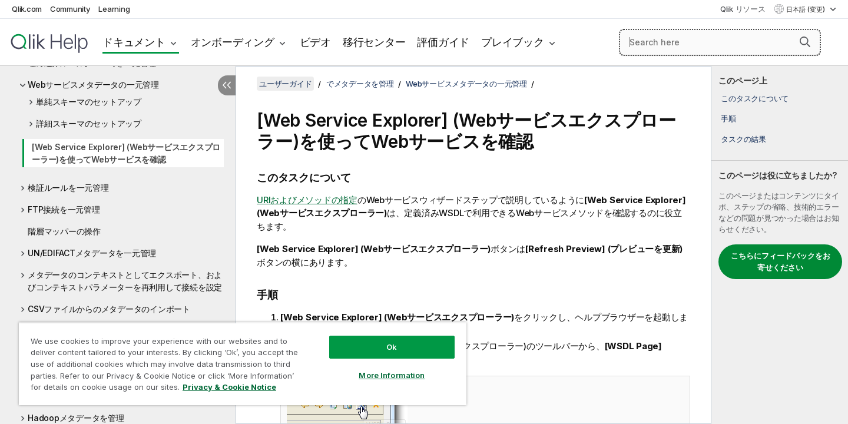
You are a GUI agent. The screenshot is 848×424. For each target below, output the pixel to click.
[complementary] (779, 245)
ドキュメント (133, 42)
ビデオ (315, 42)
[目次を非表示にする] (227, 85)
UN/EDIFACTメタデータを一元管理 (92, 253)
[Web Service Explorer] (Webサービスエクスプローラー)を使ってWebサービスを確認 (126, 153)
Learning (114, 9)
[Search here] (720, 42)
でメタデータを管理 (360, 83)
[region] (242, 363)
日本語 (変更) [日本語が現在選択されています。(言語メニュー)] (806, 9)
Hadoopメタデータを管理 (76, 418)
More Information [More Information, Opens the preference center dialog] (392, 375)
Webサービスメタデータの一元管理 (93, 85)
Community (70, 9)
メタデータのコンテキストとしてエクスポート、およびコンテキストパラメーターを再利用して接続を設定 (125, 281)
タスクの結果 (743, 139)
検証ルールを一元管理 (68, 188)
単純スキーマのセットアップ (88, 102)
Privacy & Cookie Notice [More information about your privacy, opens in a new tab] (229, 387)
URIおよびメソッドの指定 (307, 200)
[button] (805, 42)
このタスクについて (755, 98)
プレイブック (512, 42)
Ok (391, 347)
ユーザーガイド (285, 83)
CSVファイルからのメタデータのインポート (109, 309)
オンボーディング (232, 42)
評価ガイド (443, 42)
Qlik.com (27, 9)
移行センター (374, 42)
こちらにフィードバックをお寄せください (780, 261)
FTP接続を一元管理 (64, 209)
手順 (728, 118)
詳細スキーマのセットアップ (88, 123)
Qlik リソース (743, 9)
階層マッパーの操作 (64, 231)
